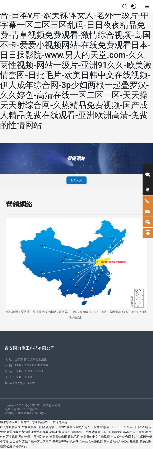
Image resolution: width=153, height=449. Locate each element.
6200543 (38, 371)
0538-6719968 (23, 371)
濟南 (31, 413)
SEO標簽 (40, 413)
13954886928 (40, 365)
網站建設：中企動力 (17, 413)
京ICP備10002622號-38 (21, 409)
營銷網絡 (76, 158)
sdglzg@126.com (25, 382)
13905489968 (23, 365)
